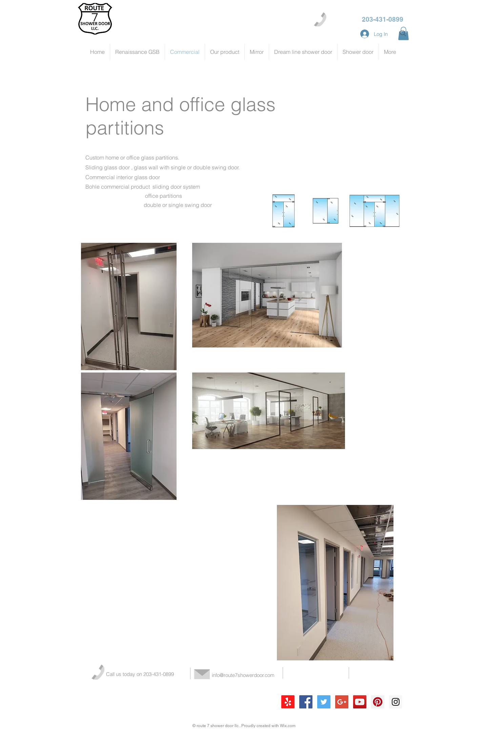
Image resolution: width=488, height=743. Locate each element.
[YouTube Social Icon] (359, 701)
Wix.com (288, 725)
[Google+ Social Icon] (341, 701)
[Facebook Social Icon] (305, 701)
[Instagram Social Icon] (395, 701)
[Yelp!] (287, 701)
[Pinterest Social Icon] (377, 701)
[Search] (403, 33)
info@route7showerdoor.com (243, 675)
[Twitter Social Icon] (323, 701)
